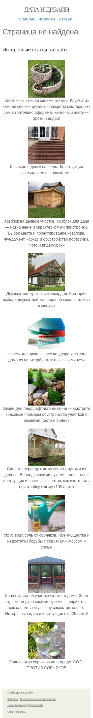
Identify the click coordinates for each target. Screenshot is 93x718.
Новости (47, 19)
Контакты (12, 699)
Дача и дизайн (46, 9)
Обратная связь (16, 712)
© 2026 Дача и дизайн (20, 692)
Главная (26, 19)
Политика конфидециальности (25, 705)
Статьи (65, 19)
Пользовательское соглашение (38, 699)
